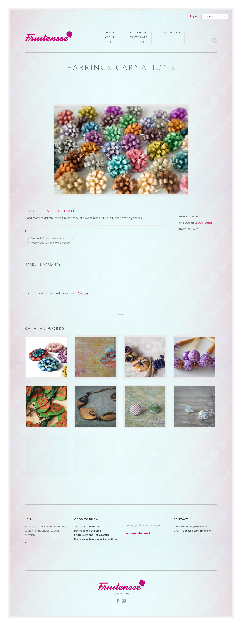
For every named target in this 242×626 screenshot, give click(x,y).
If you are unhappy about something (96, 539)
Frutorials (138, 37)
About (109, 37)
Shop (143, 42)
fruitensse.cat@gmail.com (196, 530)
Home (110, 32)
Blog (110, 42)
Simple (208, 222)
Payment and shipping (87, 530)
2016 (201, 222)
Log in (194, 16)
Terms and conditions (87, 526)
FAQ (27, 542)
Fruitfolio (138, 32)
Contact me (170, 32)
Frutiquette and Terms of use (91, 534)
